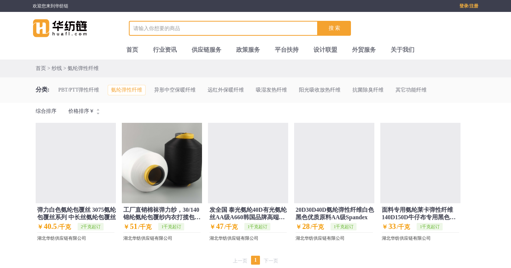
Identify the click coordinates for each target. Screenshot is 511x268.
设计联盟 (325, 50)
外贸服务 (364, 50)
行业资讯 (165, 50)
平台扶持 (287, 50)
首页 (132, 50)
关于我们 (402, 50)
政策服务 (248, 50)
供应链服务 (206, 50)
